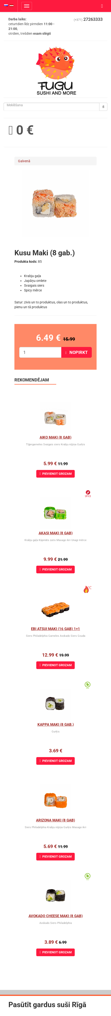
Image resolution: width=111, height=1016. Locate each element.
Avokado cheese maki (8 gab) (56, 916)
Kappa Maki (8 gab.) (55, 724)
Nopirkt (76, 352)
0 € (21, 130)
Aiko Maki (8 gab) (55, 437)
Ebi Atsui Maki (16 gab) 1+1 (55, 629)
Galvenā (24, 161)
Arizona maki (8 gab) (55, 820)
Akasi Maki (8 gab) (56, 533)
